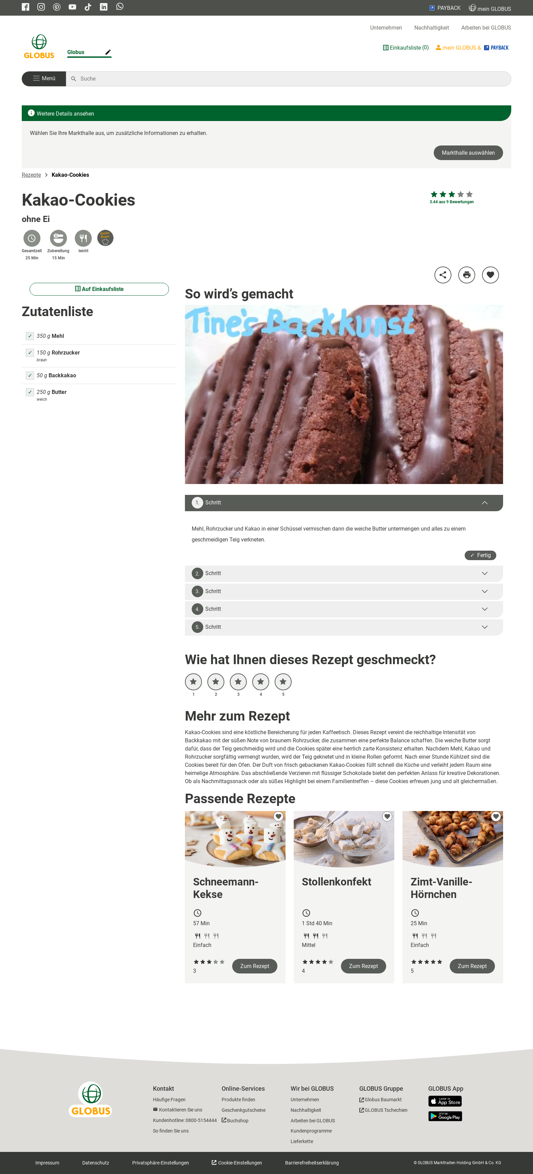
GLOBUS (490, 8)
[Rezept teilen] (442, 274)
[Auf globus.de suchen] (292, 78)
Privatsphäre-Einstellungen (160, 1163)
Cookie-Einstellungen (239, 1163)
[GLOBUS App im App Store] (447, 1101)
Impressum (47, 1163)
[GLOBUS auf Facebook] (25, 7)
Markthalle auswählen (468, 153)
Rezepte (31, 175)
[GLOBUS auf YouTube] (72, 7)
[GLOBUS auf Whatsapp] (120, 8)
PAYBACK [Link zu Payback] (444, 8)
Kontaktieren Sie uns (180, 1109)
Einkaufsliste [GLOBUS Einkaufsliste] (405, 48)
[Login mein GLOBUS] (472, 48)
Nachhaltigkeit (431, 27)
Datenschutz (95, 1163)
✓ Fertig (480, 555)
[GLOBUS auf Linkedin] (103, 7)
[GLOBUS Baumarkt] (380, 1100)
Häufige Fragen (169, 1099)
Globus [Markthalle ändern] (75, 52)
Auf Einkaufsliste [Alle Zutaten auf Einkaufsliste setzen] (99, 289)
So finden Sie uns (171, 1131)
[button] (44, 78)
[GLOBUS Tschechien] (383, 1111)
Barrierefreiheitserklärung (312, 1163)
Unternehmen (386, 27)
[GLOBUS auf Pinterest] (57, 7)
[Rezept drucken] (466, 274)
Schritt (206, 502)
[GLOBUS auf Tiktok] (88, 7)
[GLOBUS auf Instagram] (41, 7)
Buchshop (237, 1120)
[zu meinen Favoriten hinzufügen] (490, 274)
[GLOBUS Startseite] (39, 47)
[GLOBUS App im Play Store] (445, 1116)
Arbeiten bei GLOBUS (486, 27)
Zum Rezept (254, 966)
